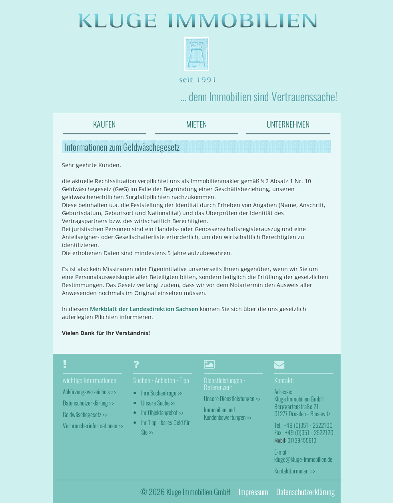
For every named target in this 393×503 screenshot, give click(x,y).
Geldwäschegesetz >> (85, 414)
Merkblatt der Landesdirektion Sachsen (144, 309)
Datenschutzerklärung (305, 491)
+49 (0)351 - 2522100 (308, 425)
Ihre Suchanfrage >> (161, 392)
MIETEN (196, 124)
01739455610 (301, 440)
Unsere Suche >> (158, 402)
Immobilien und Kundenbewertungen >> (227, 413)
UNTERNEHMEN (288, 124)
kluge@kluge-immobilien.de (303, 459)
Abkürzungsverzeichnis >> (89, 391)
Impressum (253, 491)
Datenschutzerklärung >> (88, 402)
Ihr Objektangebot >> (162, 412)
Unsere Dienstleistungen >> (232, 398)
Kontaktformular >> (294, 470)
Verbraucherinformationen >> (93, 425)
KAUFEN (104, 124)
